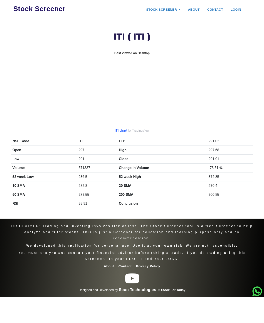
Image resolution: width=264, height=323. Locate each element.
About (194, 9)
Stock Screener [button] (162, 9)
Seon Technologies (137, 290)
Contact (215, 9)
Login (236, 9)
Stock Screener (39, 9)
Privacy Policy (148, 266)
